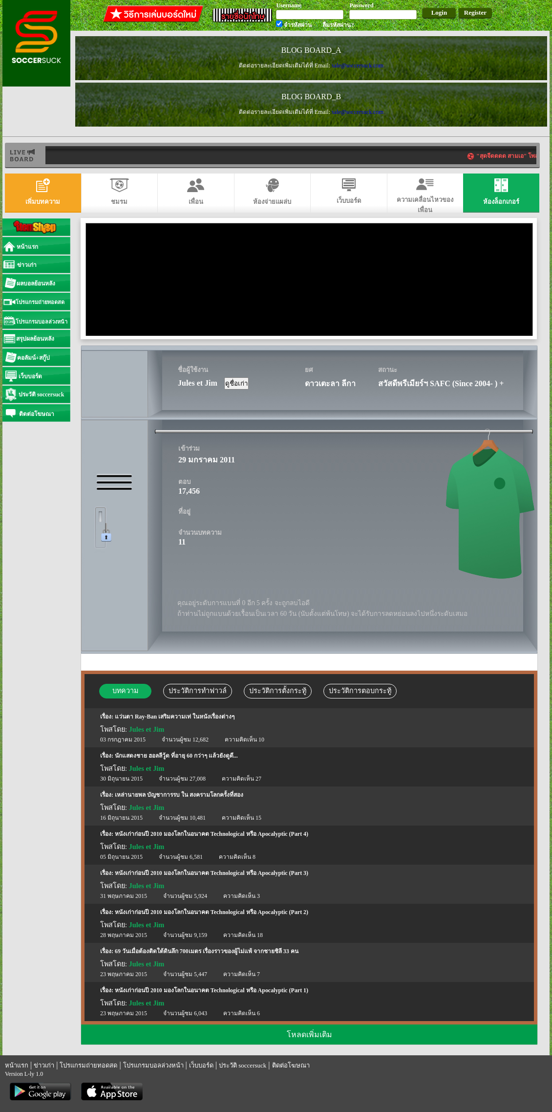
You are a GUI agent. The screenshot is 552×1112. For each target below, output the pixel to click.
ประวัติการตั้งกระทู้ (277, 691)
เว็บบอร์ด (201, 1065)
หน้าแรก (16, 1065)
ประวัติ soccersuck (242, 1065)
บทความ (125, 691)
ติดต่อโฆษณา (291, 1065)
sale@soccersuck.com (357, 65)
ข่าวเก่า (44, 1065)
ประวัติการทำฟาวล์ (198, 691)
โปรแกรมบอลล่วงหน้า (153, 1065)
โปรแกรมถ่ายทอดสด (88, 1065)
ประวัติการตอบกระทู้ (360, 691)
